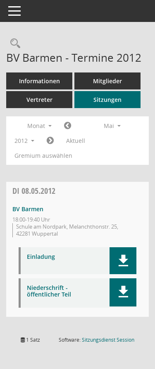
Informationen (39, 81)
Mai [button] (112, 126)
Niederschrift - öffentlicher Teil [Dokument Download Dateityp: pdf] (49, 292)
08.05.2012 (33, 190)
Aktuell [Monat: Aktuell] (75, 141)
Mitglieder (107, 81)
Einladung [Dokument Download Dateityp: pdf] (41, 256)
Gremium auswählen (43, 155)
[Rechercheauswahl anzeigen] (13, 44)
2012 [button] (24, 141)
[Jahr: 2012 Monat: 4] (67, 125)
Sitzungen (107, 100)
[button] (123, 260)
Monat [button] (39, 126)
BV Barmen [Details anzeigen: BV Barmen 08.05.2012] (27, 209)
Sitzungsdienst (108, 339)
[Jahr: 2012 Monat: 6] (50, 140)
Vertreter (39, 100)
